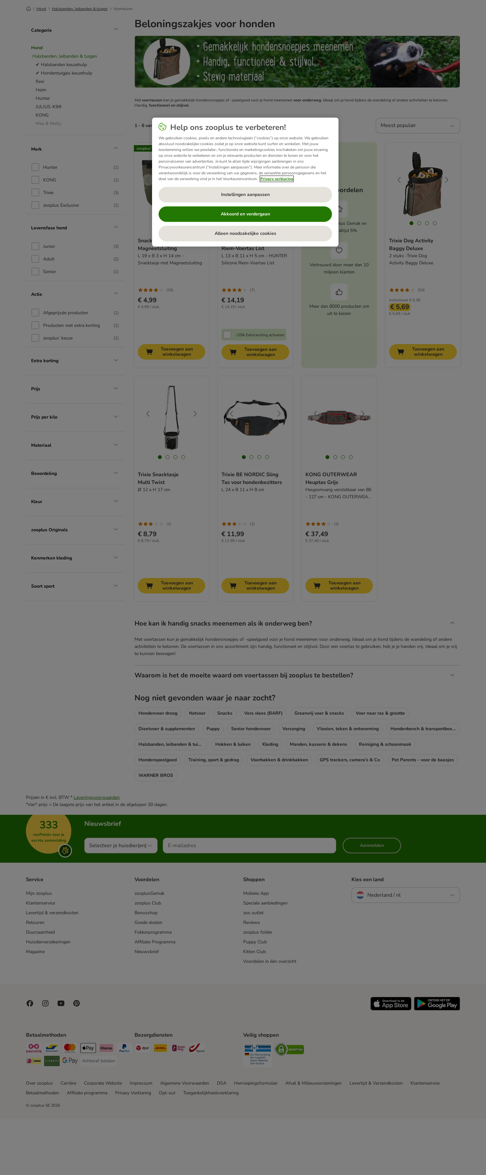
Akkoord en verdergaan (245, 214)
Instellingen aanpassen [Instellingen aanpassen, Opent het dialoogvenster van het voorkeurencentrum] (245, 194)
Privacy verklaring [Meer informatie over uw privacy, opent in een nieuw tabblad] (276, 178)
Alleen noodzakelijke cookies (245, 233)
